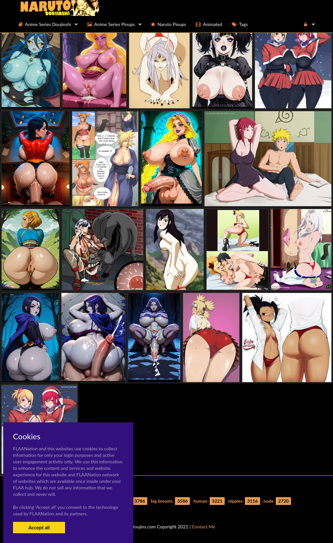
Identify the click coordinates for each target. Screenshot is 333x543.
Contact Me (203, 526)
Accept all (38, 527)
